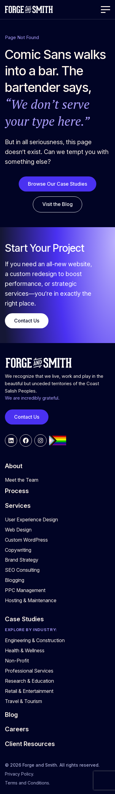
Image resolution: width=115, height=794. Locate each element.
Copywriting (18, 550)
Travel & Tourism (23, 701)
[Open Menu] (105, 9)
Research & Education (29, 681)
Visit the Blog (57, 204)
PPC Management (25, 590)
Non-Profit (17, 661)
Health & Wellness (24, 650)
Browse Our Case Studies (57, 184)
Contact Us (26, 321)
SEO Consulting (22, 570)
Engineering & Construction (35, 640)
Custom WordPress (26, 540)
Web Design (18, 530)
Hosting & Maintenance (30, 600)
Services (18, 505)
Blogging (14, 580)
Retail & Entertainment (29, 691)
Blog (11, 714)
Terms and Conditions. (27, 782)
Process (17, 491)
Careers (17, 729)
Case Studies (24, 619)
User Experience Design (31, 519)
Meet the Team (21, 480)
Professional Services (29, 671)
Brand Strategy (21, 560)
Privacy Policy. (19, 773)
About (13, 466)
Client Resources (30, 744)
